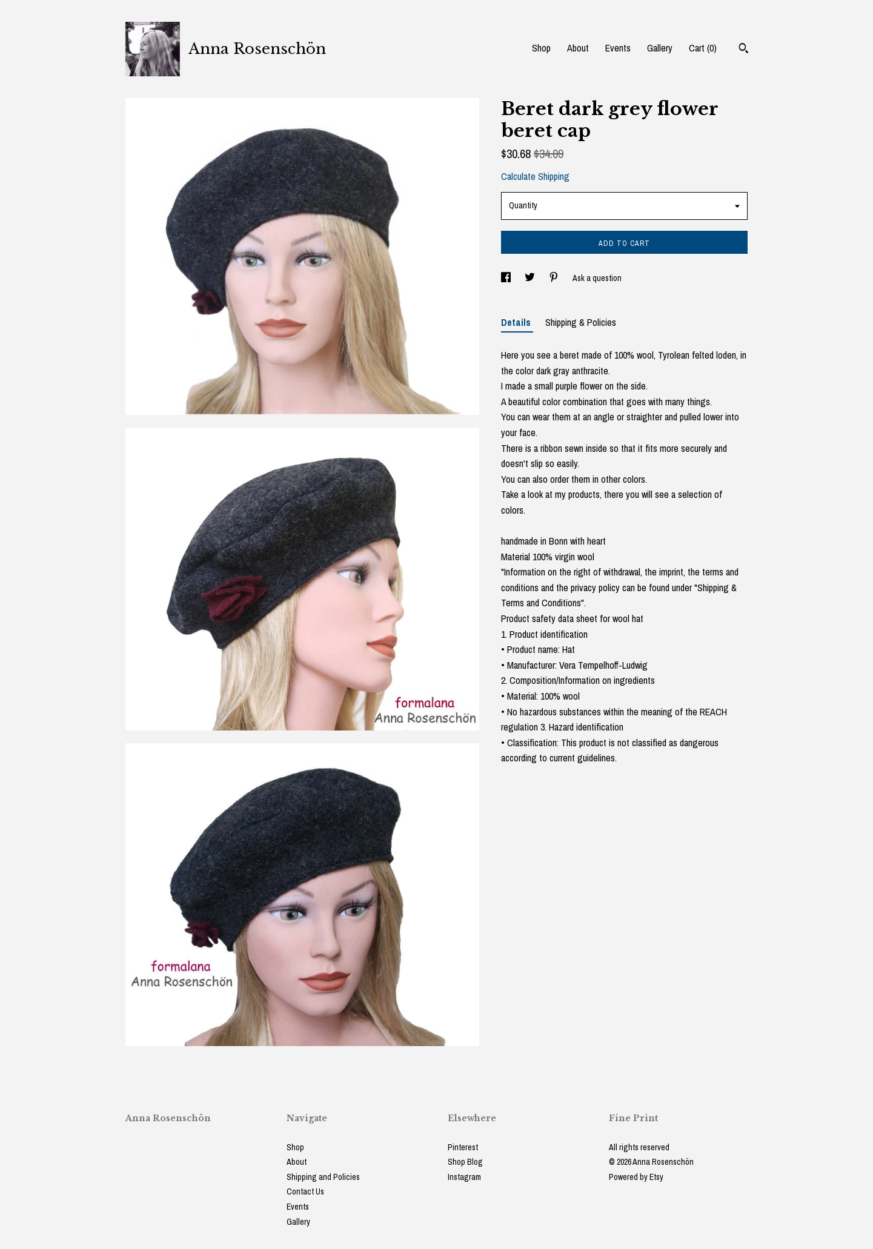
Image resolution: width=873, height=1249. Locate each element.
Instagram (464, 1176)
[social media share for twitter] (531, 278)
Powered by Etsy (636, 1176)
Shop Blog (465, 1161)
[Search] (743, 49)
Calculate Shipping (535, 176)
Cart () (703, 48)
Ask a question (597, 278)
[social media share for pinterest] (554, 278)
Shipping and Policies (323, 1176)
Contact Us (305, 1191)
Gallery (659, 48)
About (578, 48)
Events (618, 48)
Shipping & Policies (580, 322)
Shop (541, 48)
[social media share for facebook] (507, 278)
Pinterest (463, 1147)
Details (517, 322)
